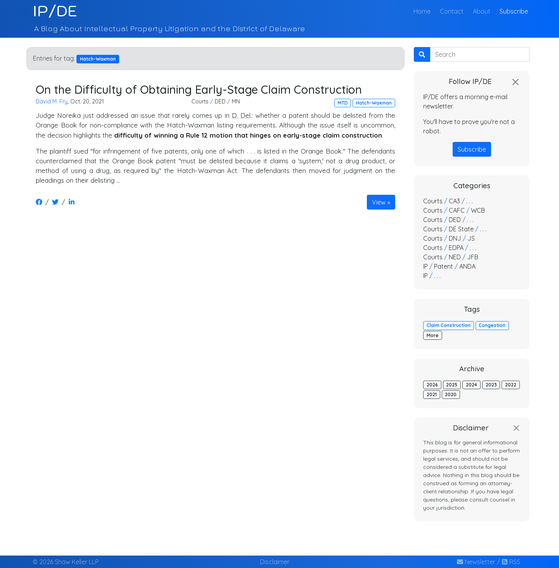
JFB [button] (472, 257)
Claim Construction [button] (448, 325)
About (481, 11)
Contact (452, 11)
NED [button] (455, 257)
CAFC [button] (457, 210)
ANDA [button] (467, 266)
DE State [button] (461, 229)
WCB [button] (478, 210)
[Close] (515, 82)
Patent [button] (443, 266)
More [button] (433, 335)
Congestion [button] (492, 325)
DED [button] (220, 101)
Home (423, 10)
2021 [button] (432, 394)
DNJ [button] (455, 238)
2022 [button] (510, 385)
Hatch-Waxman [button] (374, 103)
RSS (511, 562)
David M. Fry (52, 101)
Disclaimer (275, 562)
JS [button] (471, 238)
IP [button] (425, 266)
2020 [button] (451, 394)
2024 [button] (471, 385)
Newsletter (476, 562)
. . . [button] (469, 201)
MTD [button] (343, 103)
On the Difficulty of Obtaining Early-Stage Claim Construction (199, 89)
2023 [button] (491, 385)
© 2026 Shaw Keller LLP (66, 562)
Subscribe (514, 11)
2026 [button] (432, 385)
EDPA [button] (456, 248)
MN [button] (236, 101)
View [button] (378, 202)
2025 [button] (451, 385)
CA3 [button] (454, 201)
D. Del (241, 115)
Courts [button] (199, 101)
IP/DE (55, 11)
